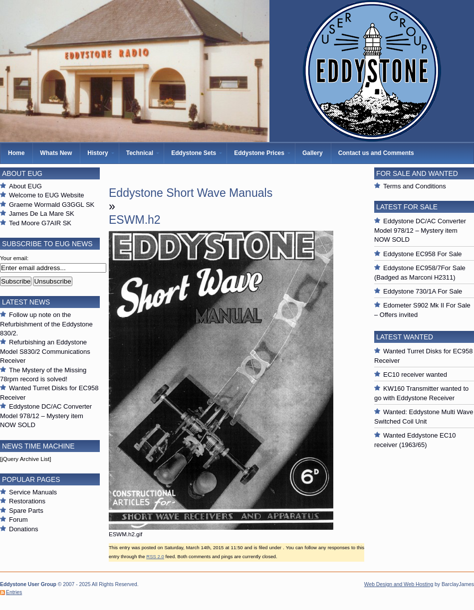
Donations (23, 529)
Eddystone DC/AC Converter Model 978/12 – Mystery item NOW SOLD (46, 416)
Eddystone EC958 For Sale (422, 254)
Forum (18, 519)
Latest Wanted (404, 337)
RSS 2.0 (155, 556)
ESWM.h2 (135, 219)
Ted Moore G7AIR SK (40, 223)
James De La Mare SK (41, 213)
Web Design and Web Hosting (398, 584)
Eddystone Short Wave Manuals (190, 192)
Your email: (14, 258)
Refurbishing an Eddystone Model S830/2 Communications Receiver (45, 351)
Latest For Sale (407, 207)
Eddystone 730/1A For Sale (422, 291)
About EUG (25, 186)
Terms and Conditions (414, 186)
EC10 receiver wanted (415, 374)
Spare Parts (26, 510)
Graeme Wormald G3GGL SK (51, 204)
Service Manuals (33, 492)
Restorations (27, 501)
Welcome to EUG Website (46, 195)
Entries (14, 592)
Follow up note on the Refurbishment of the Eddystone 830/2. (46, 324)
